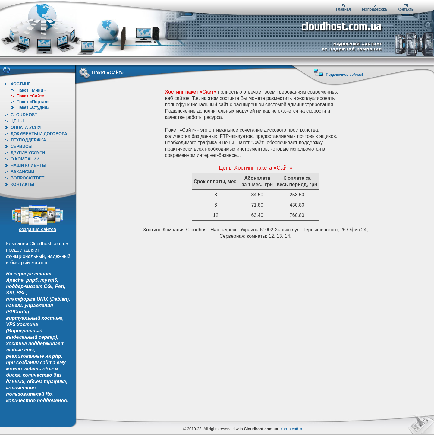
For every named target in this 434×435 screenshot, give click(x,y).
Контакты (405, 9)
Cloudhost (24, 114)
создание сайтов (37, 229)
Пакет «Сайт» (30, 96)
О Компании (25, 159)
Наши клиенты (28, 165)
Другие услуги (28, 152)
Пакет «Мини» (31, 90)
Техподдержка (374, 9)
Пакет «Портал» (33, 101)
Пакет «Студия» (33, 107)
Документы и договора (39, 133)
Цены (17, 121)
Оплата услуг (27, 127)
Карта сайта (291, 429)
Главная (343, 9)
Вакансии (22, 171)
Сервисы (22, 146)
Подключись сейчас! (344, 74)
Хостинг (20, 83)
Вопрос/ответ (27, 178)
